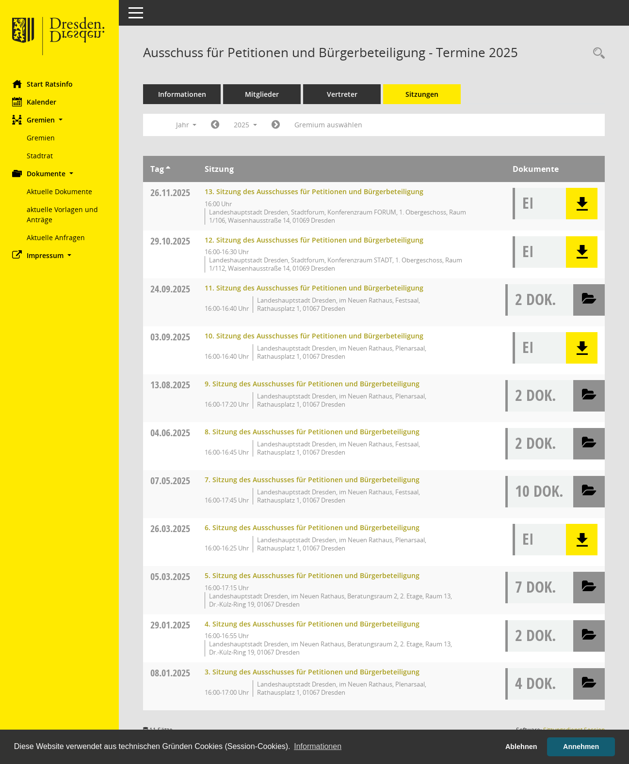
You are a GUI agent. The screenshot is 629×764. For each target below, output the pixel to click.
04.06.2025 (173, 432)
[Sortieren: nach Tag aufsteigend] (170, 169)
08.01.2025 (173, 672)
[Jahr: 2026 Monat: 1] (278, 125)
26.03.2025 (173, 528)
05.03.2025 (173, 576)
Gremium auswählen (331, 124)
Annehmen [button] (581, 746)
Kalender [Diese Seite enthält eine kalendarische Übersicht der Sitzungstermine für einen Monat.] (37, 102)
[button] (60, 120)
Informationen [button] (317, 746)
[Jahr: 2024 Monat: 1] (217, 125)
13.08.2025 (173, 384)
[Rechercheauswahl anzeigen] (596, 53)
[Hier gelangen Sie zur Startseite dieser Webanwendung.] (60, 36)
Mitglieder (264, 94)
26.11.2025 (173, 192)
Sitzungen (424, 94)
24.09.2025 (173, 288)
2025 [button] (247, 124)
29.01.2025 (173, 624)
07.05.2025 (173, 480)
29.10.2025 (173, 240)
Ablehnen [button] (521, 746)
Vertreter (344, 94)
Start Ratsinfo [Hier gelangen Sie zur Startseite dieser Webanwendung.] (45, 84)
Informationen (185, 94)
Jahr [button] (188, 124)
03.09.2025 (173, 336)
